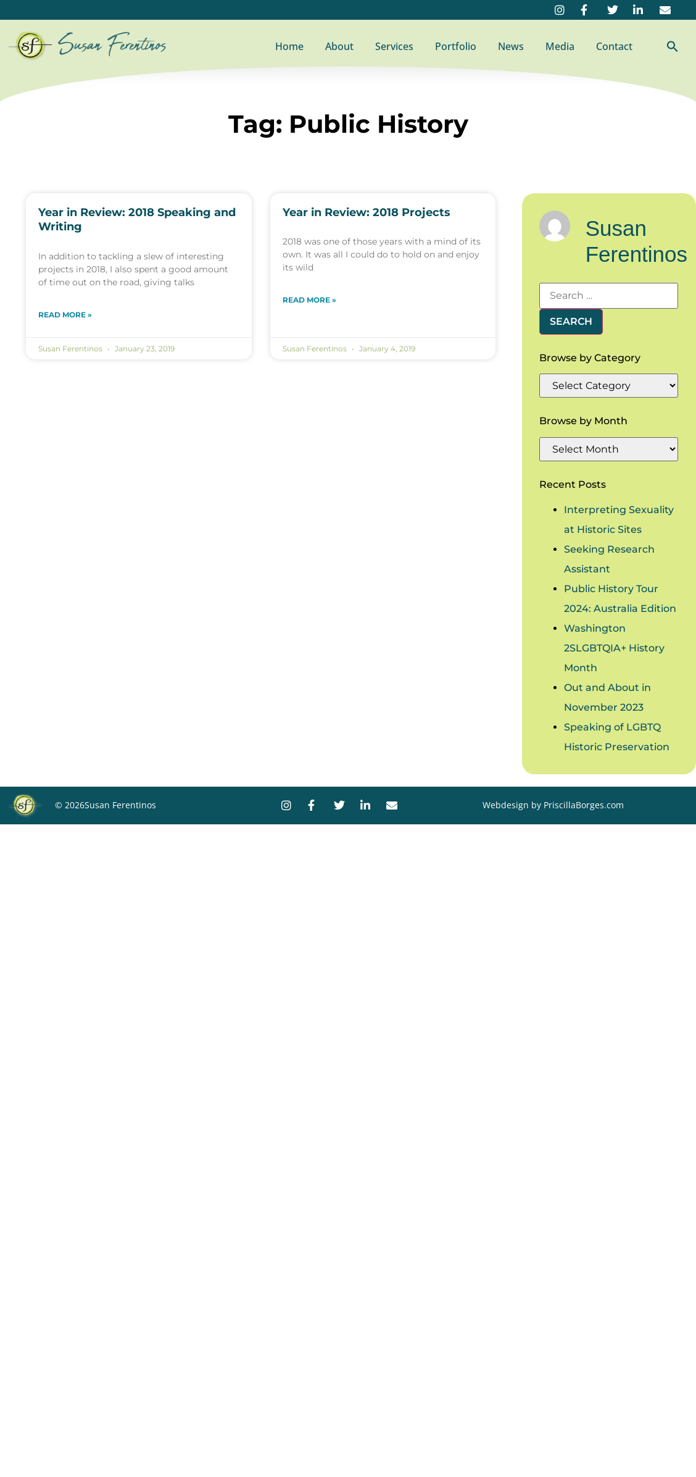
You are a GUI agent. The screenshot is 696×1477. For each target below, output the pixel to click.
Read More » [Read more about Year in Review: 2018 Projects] (309, 299)
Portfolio (455, 46)
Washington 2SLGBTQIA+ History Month (614, 648)
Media (559, 46)
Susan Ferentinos (112, 45)
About (339, 46)
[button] (672, 46)
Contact (614, 46)
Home (289, 46)
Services (394, 46)
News (511, 46)
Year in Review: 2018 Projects (366, 212)
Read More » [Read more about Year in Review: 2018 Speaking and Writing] (65, 314)
